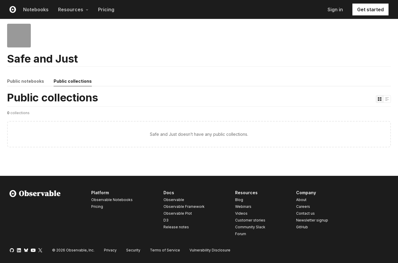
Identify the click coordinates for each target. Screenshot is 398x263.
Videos (241, 213)
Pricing (106, 9)
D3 (165, 220)
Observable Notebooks (112, 199)
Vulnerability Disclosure (210, 250)
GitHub (302, 227)
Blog (239, 199)
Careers (303, 206)
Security (133, 250)
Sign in (335, 9)
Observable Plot (177, 213)
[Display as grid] (379, 99)
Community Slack (250, 227)
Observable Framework (184, 206)
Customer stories (250, 220)
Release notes (176, 227)
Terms (165, 250)
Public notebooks (25, 81)
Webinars (243, 206)
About (301, 199)
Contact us (305, 213)
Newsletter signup (312, 220)
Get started (370, 9)
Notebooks (36, 9)
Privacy (110, 250)
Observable (173, 199)
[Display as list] (387, 99)
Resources (73, 9)
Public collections (73, 81)
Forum (240, 234)
